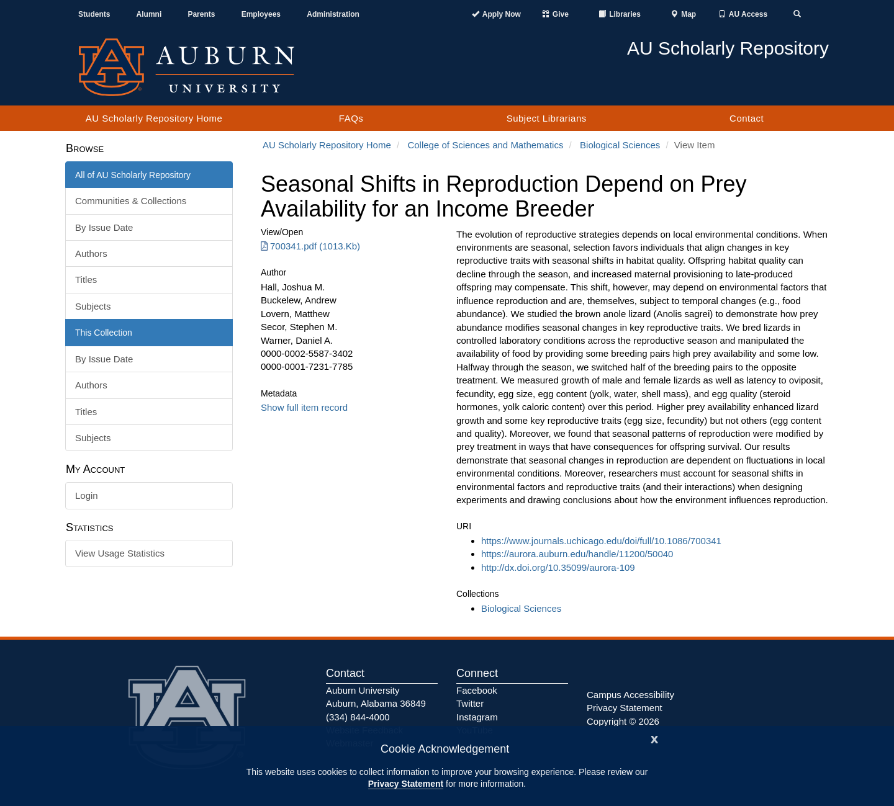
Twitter (470, 703)
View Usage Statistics (120, 553)
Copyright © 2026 (623, 721)
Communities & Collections (130, 200)
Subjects (93, 306)
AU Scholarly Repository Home (154, 118)
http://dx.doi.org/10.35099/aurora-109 (558, 567)
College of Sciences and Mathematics (485, 145)
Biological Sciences (620, 145)
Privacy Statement (405, 784)
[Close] (654, 738)
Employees (261, 14)
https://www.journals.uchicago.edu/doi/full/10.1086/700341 (601, 540)
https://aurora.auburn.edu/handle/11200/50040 (577, 554)
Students (94, 14)
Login (86, 495)
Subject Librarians (547, 118)
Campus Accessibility (630, 694)
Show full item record (304, 407)
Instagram (477, 717)
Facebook (476, 690)
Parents (201, 14)
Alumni (149, 14)
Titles (86, 279)
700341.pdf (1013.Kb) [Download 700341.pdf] (310, 246)
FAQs (351, 118)
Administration (333, 14)
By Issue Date (104, 227)
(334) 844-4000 (358, 717)
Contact (746, 118)
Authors (91, 253)
